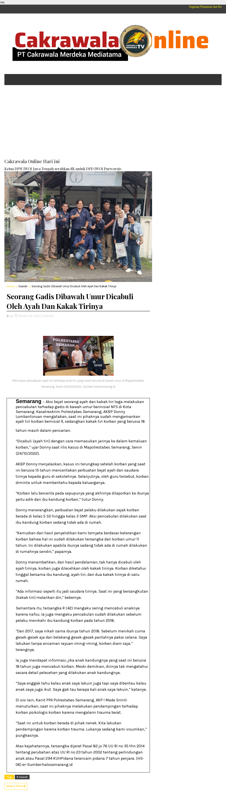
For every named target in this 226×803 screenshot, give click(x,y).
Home (10, 286)
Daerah (23, 286)
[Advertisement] (112, 123)
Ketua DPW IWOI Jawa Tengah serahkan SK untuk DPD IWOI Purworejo (62, 168)
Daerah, (49, 316)
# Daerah (22, 777)
